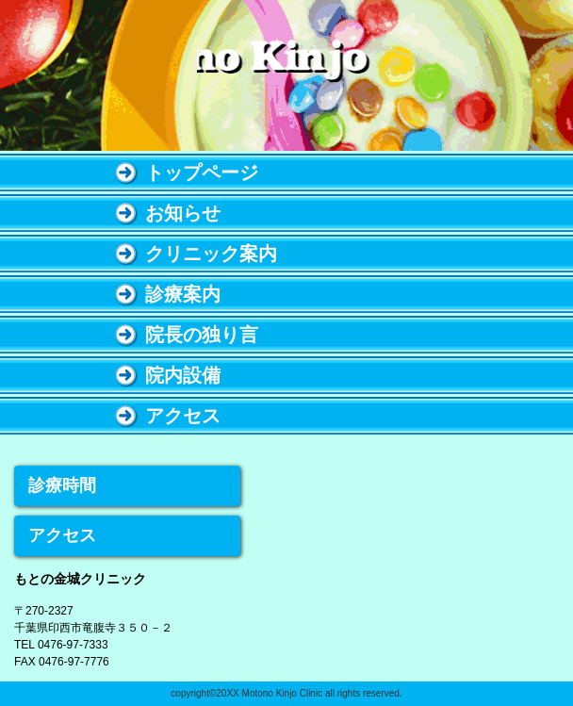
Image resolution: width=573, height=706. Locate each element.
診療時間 (62, 485)
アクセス (62, 535)
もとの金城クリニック (286, 77)
